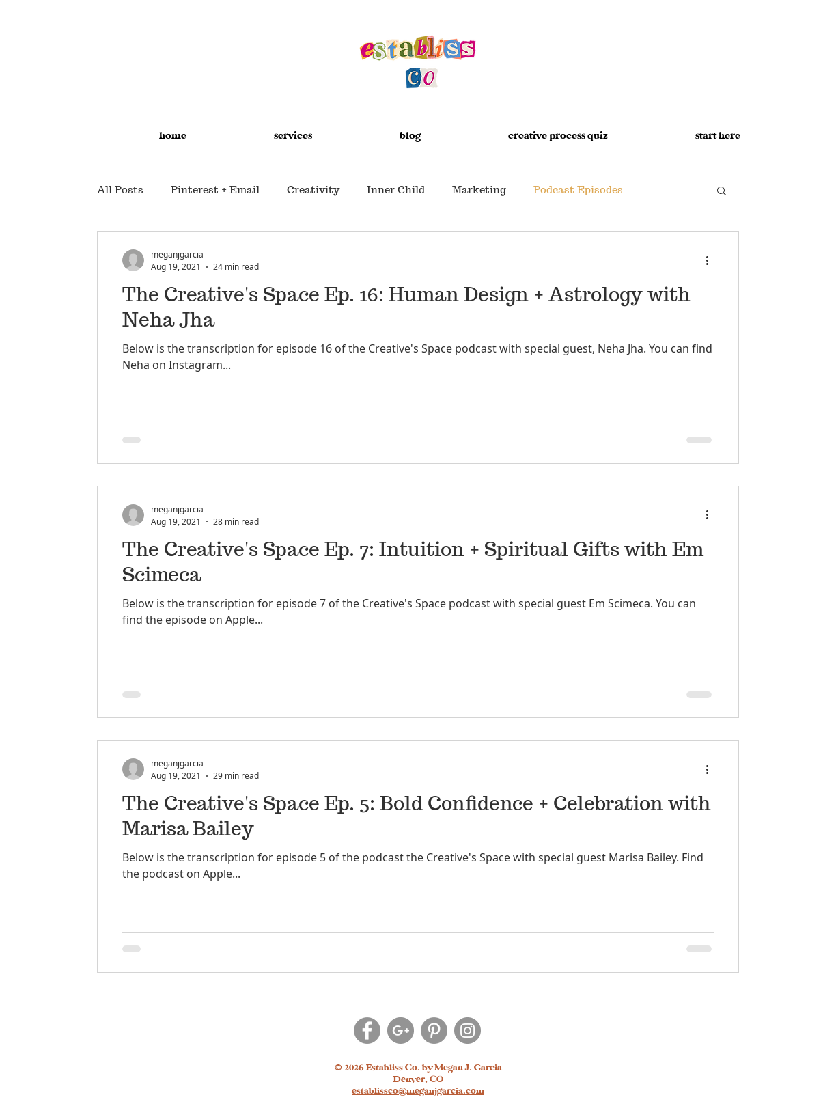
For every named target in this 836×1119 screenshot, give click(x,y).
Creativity (313, 190)
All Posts (120, 190)
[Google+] (400, 1030)
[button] (261, 130)
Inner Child (396, 190)
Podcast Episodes (578, 190)
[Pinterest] (434, 1030)
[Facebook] (367, 1030)
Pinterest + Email (215, 190)
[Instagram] (467, 1030)
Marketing (479, 190)
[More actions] (711, 260)
